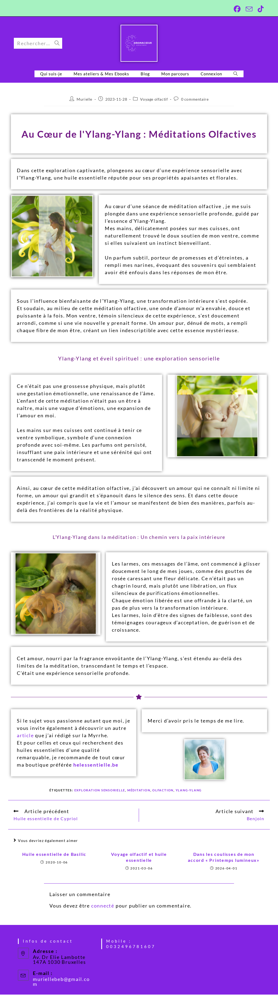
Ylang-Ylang (189, 790)
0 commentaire (195, 99)
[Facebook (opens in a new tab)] (236, 9)
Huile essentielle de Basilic (54, 854)
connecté (102, 906)
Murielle (84, 99)
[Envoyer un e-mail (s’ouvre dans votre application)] (248, 9)
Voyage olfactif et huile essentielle (139, 857)
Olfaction (163, 790)
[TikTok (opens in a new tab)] (259, 9)
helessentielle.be (96, 765)
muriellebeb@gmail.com (61, 981)
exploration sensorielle (99, 790)
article (25, 735)
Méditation (139, 790)
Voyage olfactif (154, 99)
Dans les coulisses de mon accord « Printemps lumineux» (224, 857)
